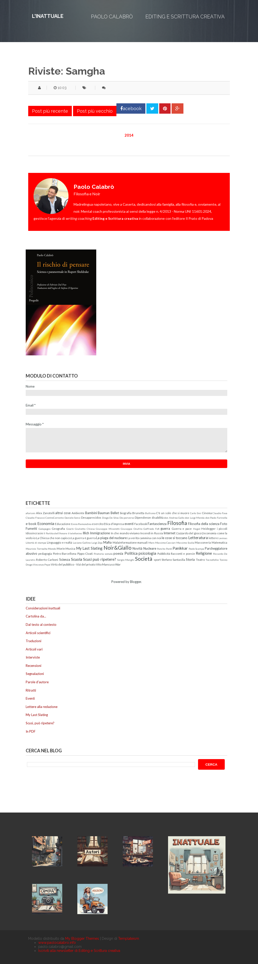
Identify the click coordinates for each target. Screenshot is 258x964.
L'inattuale (47, 16)
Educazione (63, 523)
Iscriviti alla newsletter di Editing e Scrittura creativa (79, 951)
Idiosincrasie (34, 533)
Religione (204, 553)
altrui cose (63, 513)
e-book (31, 524)
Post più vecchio (95, 111)
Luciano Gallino (82, 542)
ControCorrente (54, 517)
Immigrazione (100, 533)
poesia (118, 553)
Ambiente (78, 513)
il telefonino (75, 533)
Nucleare (149, 548)
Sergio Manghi (125, 559)
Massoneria (203, 542)
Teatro (200, 559)
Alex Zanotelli (45, 513)
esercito (97, 523)
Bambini (91, 513)
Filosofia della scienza (203, 524)
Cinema (207, 513)
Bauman (104, 513)
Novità (137, 548)
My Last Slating (89, 548)
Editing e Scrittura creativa (185, 17)
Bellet (115, 513)
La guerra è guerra (83, 538)
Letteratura (198, 537)
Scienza (64, 559)
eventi (129, 524)
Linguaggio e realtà (59, 542)
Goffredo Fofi (151, 528)
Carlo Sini (195, 513)
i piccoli (222, 528)
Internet (169, 533)
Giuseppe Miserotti (108, 528)
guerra (165, 528)
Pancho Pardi (164, 548)
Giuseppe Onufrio (131, 528)
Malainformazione (125, 542)
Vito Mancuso (105, 564)
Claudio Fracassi (35, 517)
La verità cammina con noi (144, 538)
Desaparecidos (91, 517)
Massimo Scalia (185, 542)
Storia (190, 559)
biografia (126, 513)
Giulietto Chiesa (85, 528)
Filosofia (177, 523)
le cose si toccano (174, 538)
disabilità (158, 517)
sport (157, 559)
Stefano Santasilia (173, 559)
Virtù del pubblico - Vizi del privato (73, 564)
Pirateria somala (103, 553)
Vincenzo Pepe (41, 564)
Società (143, 558)
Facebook (140, 523)
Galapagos (45, 528)
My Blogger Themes (82, 939)
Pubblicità (163, 553)
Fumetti (31, 528)
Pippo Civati (85, 553)
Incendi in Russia (151, 533)
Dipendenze (143, 517)
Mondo (52, 548)
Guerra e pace (182, 528)
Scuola (76, 559)
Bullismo (150, 513)
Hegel (196, 528)
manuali (142, 542)
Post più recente (50, 111)
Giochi (70, 528)
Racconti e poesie (183, 553)
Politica (131, 553)
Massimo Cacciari (165, 542)
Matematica (219, 542)
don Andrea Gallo (174, 517)
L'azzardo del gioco (188, 533)
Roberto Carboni (47, 559)
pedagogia (45, 553)
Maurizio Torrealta (36, 548)
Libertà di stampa (36, 542)
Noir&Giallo (118, 547)
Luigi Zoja (97, 542)
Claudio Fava (219, 513)
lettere (213, 538)
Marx (151, 542)
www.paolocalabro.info (57, 943)
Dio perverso (126, 517)
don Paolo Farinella (216, 517)
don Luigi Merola (195, 517)
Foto (223, 524)
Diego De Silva (110, 517)
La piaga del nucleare (111, 538)
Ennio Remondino (81, 523)
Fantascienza (157, 524)
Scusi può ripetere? (99, 559)
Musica (70, 548)
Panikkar (180, 548)
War (118, 564)
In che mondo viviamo (125, 533)
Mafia (107, 542)
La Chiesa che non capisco (53, 538)
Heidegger (208, 528)
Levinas (222, 538)
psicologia (147, 553)
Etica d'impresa (114, 523)
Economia (45, 523)
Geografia (58, 528)
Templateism (128, 939)
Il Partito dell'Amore (55, 533)
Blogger (135, 582)
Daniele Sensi (72, 517)
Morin (61, 548)
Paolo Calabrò (112, 17)
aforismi (30, 513)
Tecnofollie (212, 559)
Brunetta (138, 513)
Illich (86, 533)
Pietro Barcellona (64, 553)
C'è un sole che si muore (172, 513)
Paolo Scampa (196, 548)
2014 (129, 135)
